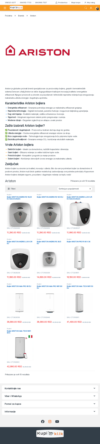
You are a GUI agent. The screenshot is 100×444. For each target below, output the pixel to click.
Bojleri (9, 195)
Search (85, 8)
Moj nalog (89, 2)
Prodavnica (61, 2)
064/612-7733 (25, 2)
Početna (8, 16)
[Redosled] (74, 189)
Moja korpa (75, 2)
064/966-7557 (41, 2)
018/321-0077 (10, 2)
